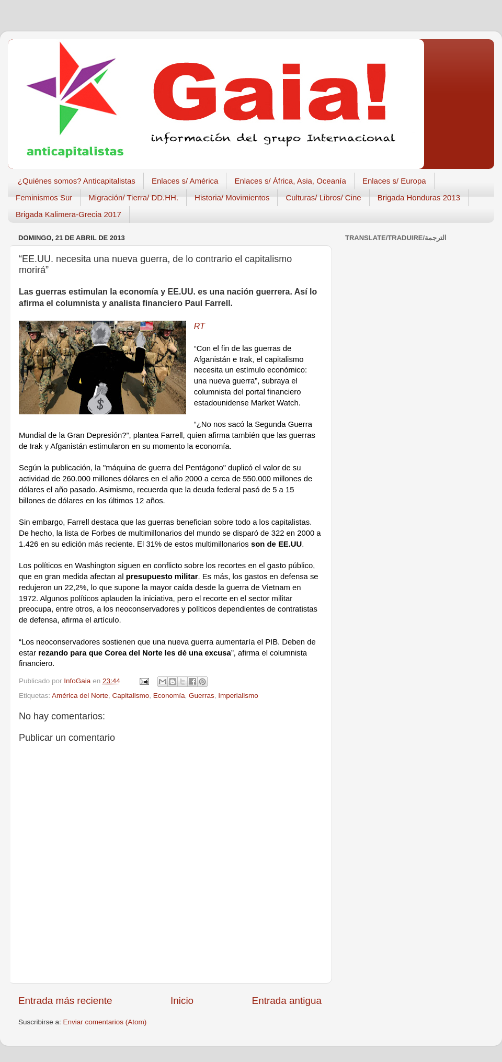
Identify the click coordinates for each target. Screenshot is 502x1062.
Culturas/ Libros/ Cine (323, 197)
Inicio (181, 1000)
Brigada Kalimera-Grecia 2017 (68, 214)
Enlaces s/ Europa (394, 180)
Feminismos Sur (44, 197)
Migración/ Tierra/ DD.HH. (133, 197)
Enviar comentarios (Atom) (105, 1022)
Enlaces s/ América (185, 180)
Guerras (201, 695)
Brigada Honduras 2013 (419, 197)
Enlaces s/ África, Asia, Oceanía (290, 180)
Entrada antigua (287, 1000)
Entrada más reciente (65, 1000)
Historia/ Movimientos (232, 197)
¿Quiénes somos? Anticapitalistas (76, 180)
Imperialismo (238, 695)
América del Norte (80, 695)
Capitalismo (131, 695)
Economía (169, 695)
